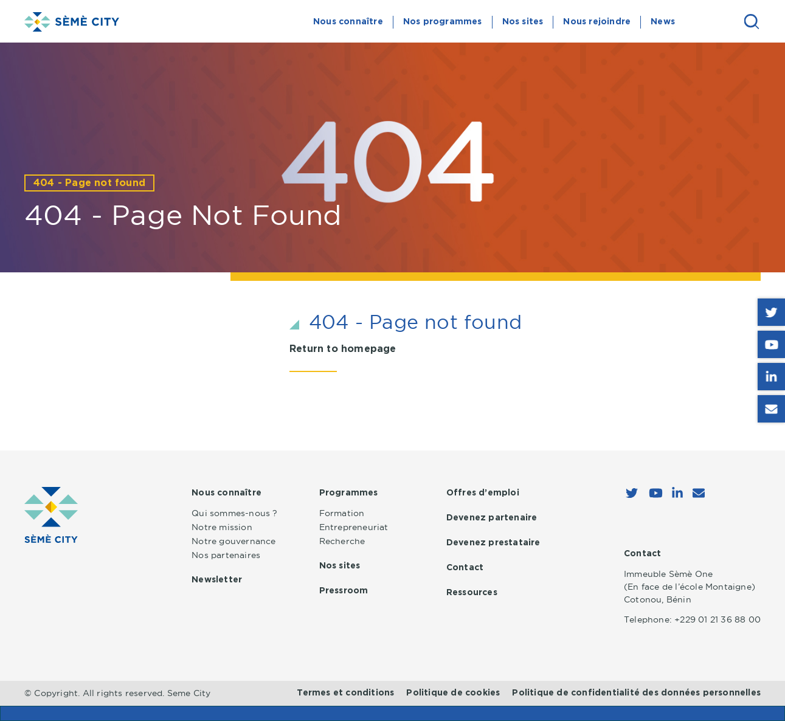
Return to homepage (342, 349)
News (663, 22)
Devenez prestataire (493, 543)
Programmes (348, 493)
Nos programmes (442, 22)
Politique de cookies (453, 693)
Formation (342, 513)
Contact (464, 568)
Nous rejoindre (597, 22)
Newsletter (217, 580)
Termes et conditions (345, 693)
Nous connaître (348, 22)
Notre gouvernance (233, 541)
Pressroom (343, 591)
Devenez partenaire (492, 518)
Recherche (342, 541)
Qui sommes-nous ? (234, 513)
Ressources (471, 592)
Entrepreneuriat (354, 527)
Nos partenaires (226, 555)
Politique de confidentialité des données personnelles (636, 693)
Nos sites (523, 22)
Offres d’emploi (482, 493)
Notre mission (222, 527)
